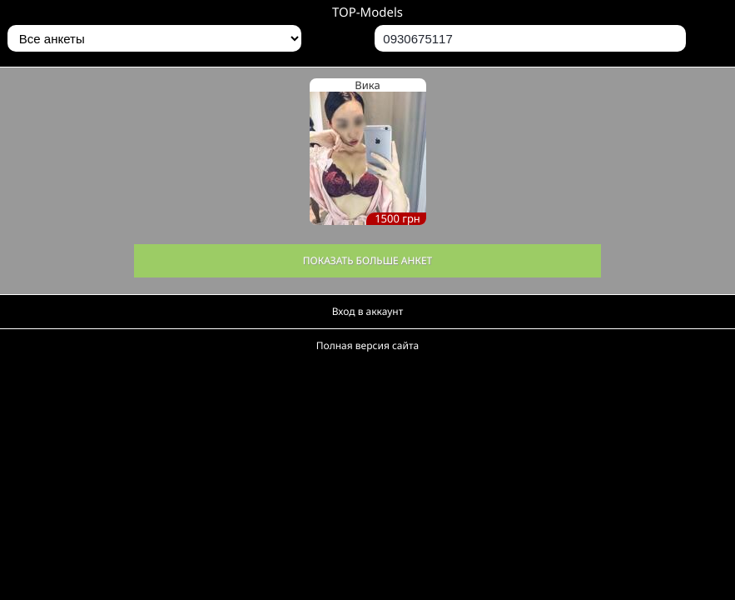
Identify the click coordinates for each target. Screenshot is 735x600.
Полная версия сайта (367, 345)
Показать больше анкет (368, 260)
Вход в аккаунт (368, 311)
